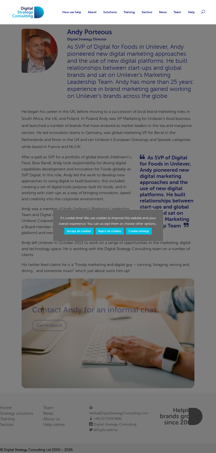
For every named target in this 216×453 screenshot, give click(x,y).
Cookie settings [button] (139, 231)
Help (191, 12)
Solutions (110, 12)
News (163, 12)
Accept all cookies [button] (79, 231)
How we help (71, 12)
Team (177, 12)
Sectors (147, 12)
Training (129, 12)
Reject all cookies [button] (109, 231)
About (92, 12)
